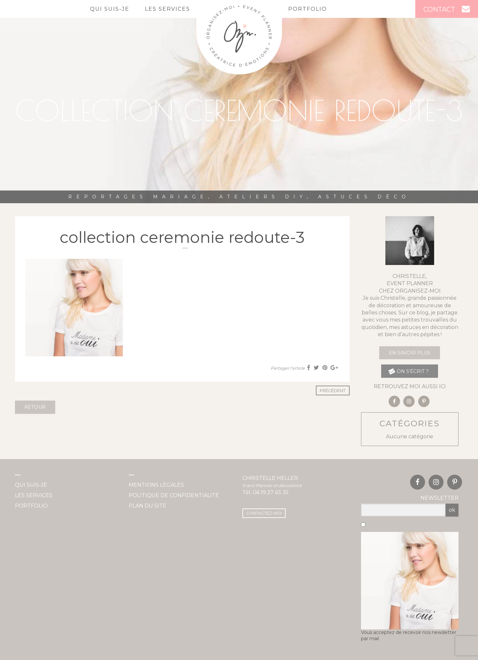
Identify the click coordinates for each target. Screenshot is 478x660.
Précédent (332, 390)
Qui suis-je (109, 9)
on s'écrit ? (408, 371)
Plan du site (147, 506)
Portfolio (307, 9)
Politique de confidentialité (174, 495)
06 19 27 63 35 (271, 492)
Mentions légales (156, 485)
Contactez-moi (264, 513)
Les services (167, 9)
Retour (34, 407)
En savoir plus (409, 353)
